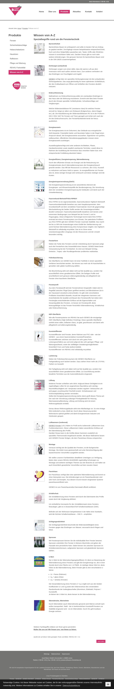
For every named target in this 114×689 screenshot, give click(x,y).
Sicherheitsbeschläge (18, 45)
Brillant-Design (46, 679)
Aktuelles (77, 12)
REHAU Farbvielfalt (17, 68)
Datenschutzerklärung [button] (71, 685)
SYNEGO (38, 679)
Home (41, 12)
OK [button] (108, 684)
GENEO (52, 79)
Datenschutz (55, 654)
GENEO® (18, 679)
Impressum (66, 654)
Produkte (64, 12)
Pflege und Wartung (18, 63)
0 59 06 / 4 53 (105, 1)
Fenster (13, 41)
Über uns (52, 12)
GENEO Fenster (55, 426)
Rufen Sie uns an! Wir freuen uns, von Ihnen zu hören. (55, 629)
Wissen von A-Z (16, 72)
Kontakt (88, 12)
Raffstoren (14, 59)
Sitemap (46, 654)
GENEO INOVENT (28, 679)
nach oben (101, 641)
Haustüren (14, 54)
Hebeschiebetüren (17, 50)
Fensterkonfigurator (58, 679)
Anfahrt (99, 12)
